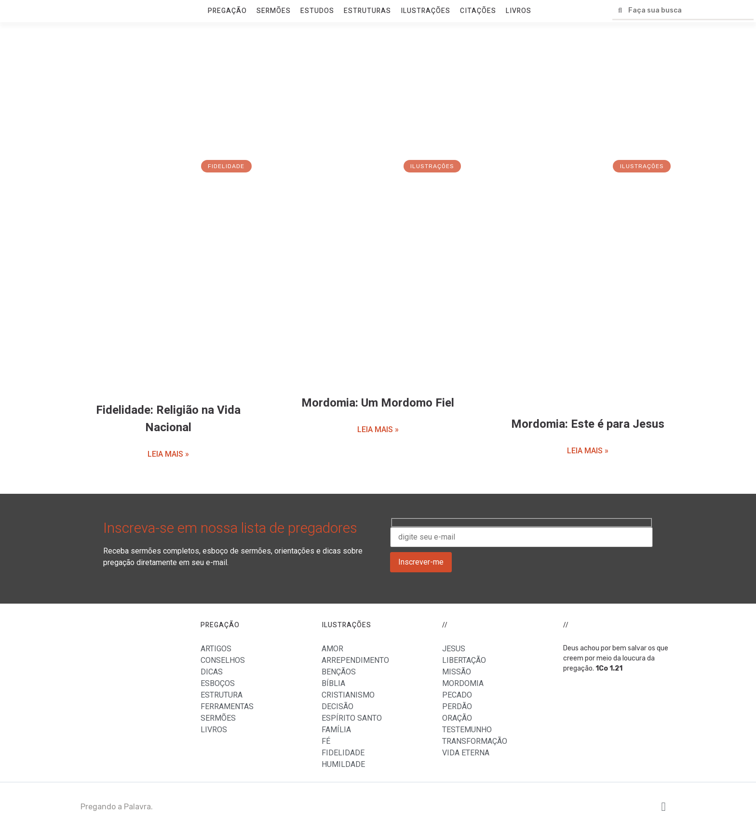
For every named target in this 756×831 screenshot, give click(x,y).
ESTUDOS (317, 11)
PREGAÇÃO (227, 11)
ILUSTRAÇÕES (425, 11)
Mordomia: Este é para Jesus (587, 424)
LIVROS (518, 11)
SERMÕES (273, 11)
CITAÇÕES (478, 11)
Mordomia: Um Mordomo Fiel (377, 403)
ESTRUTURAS (367, 11)
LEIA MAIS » (168, 454)
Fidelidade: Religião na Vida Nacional (168, 419)
